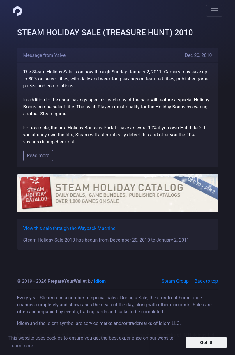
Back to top (206, 281)
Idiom (100, 281)
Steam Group (175, 281)
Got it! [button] (206, 342)
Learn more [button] (21, 345)
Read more (38, 155)
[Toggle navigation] (214, 11)
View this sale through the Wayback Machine (69, 228)
